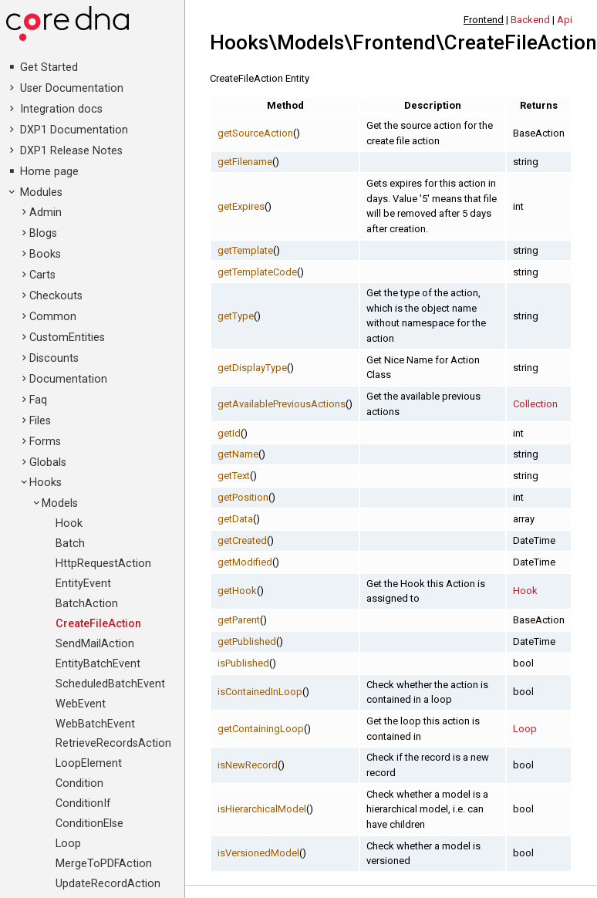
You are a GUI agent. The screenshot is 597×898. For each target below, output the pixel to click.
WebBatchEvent (95, 724)
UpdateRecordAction (108, 883)
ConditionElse (89, 823)
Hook (69, 523)
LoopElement (89, 763)
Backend (530, 19)
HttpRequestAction (103, 563)
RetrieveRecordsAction (113, 743)
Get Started (49, 67)
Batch (70, 543)
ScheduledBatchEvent (110, 683)
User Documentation (71, 88)
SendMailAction (95, 643)
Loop (68, 843)
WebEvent (81, 704)
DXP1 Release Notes (71, 150)
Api (564, 19)
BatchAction (87, 603)
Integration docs (61, 109)
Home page (49, 171)
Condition (79, 783)
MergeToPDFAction (104, 863)
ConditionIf (83, 803)
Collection (535, 404)
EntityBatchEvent (98, 663)
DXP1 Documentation (74, 130)
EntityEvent (83, 583)
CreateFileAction (98, 623)
